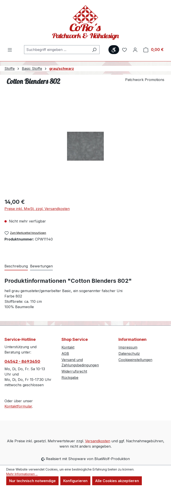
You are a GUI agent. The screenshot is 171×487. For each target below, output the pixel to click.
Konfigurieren (75, 481)
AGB (65, 353)
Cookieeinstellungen (135, 360)
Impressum (127, 347)
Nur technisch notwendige (32, 481)
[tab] (16, 266)
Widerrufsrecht (74, 371)
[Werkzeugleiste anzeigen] (113, 49)
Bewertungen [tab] (41, 266)
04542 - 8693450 (22, 361)
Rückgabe (69, 377)
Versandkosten (97, 441)
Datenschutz (129, 353)
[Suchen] (94, 49)
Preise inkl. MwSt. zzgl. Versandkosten (37, 208)
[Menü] (9, 49)
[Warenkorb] (153, 49)
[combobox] (56, 49)
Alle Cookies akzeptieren (117, 481)
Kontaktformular (18, 406)
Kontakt (67, 347)
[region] (85, 146)
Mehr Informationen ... (22, 474)
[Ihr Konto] (135, 49)
